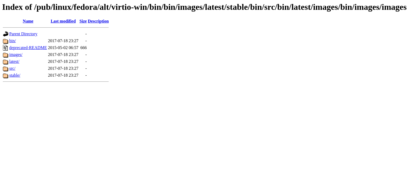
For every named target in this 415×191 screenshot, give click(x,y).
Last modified (63, 21)
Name (28, 21)
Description (98, 21)
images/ (15, 54)
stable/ (14, 75)
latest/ (14, 61)
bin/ (12, 40)
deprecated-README (28, 47)
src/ (12, 68)
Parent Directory (23, 34)
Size (83, 21)
